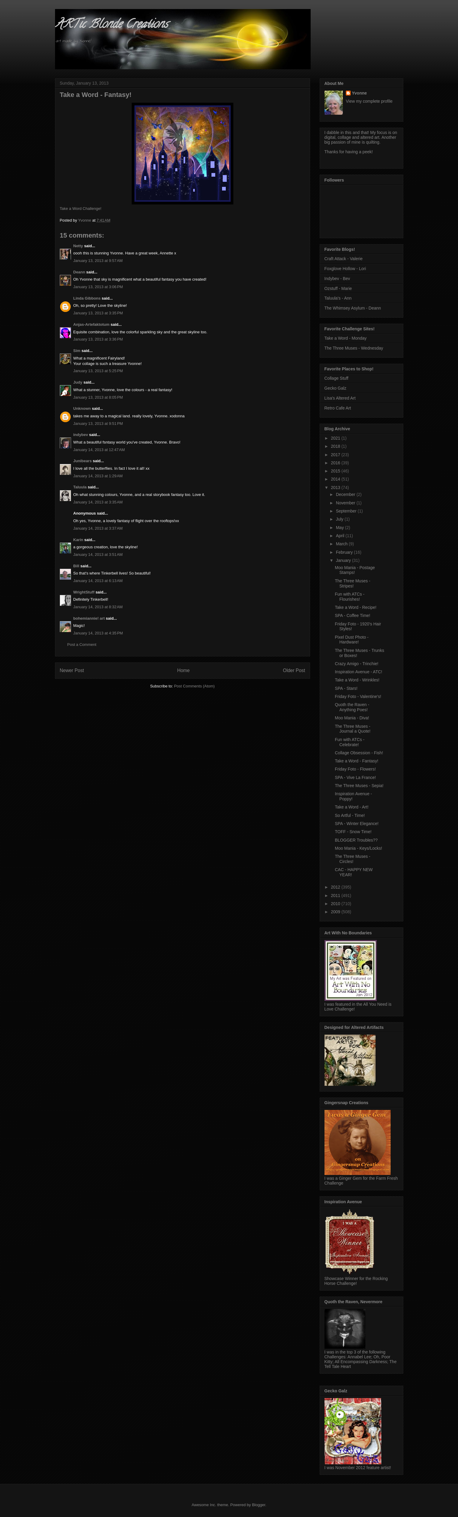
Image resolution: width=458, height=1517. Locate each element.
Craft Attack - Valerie (343, 258)
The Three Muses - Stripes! (352, 583)
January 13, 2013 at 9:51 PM (98, 423)
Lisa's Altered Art (340, 398)
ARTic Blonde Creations (111, 25)
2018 (336, 446)
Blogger (258, 1505)
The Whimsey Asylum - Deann (352, 308)
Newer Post (72, 670)
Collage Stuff (336, 378)
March (342, 543)
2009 (336, 911)
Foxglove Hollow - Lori (345, 268)
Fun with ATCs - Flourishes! (349, 597)
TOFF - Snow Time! (353, 831)
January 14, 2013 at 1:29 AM (98, 476)
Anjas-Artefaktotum (91, 324)
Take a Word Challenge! (81, 208)
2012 (336, 887)
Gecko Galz (335, 388)
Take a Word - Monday (345, 338)
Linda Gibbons (87, 298)
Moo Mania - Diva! (352, 717)
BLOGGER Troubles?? (356, 840)
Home (183, 670)
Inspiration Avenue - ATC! (358, 671)
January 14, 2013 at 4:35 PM (98, 633)
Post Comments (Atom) (194, 686)
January (344, 560)
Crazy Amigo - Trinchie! (356, 663)
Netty (78, 246)
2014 (336, 479)
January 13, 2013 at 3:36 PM (98, 339)
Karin (78, 539)
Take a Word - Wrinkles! (357, 680)
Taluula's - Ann (338, 298)
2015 (336, 471)
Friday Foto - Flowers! (355, 769)
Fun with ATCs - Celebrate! (349, 742)
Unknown (82, 408)
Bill (76, 566)
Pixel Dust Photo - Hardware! (351, 640)
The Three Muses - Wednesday (353, 348)
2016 (336, 462)
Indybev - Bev (337, 278)
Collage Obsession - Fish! (359, 752)
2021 (336, 438)
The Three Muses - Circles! (352, 859)
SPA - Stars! (346, 688)
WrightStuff (84, 592)
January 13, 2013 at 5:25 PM (98, 371)
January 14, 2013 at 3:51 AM (98, 554)
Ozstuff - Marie (338, 288)
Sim (77, 350)
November (346, 502)
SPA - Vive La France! (355, 777)
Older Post (294, 670)
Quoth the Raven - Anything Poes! (352, 707)
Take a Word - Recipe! (355, 607)
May (340, 527)
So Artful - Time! (350, 815)
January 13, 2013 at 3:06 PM (98, 287)
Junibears (82, 461)
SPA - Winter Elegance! (356, 823)
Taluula (80, 487)
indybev (80, 434)
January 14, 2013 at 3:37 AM (98, 528)
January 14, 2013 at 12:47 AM (99, 449)
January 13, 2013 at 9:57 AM (98, 260)
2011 (336, 895)
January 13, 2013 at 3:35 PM (98, 313)
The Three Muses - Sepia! (359, 785)
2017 (336, 454)
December (346, 494)
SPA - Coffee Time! (352, 615)
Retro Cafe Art (337, 408)
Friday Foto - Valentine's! (358, 696)
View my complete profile (369, 101)
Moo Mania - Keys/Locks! (358, 848)
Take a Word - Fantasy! (356, 760)
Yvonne (359, 93)
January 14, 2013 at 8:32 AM (98, 607)
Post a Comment (82, 644)
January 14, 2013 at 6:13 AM (98, 580)
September (347, 511)
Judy (77, 382)
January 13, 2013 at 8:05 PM (98, 397)
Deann (79, 272)
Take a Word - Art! (351, 807)
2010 (336, 903)
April (341, 535)
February (345, 552)
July (340, 519)
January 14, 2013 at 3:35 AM (98, 502)
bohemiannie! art (89, 618)
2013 (336, 487)
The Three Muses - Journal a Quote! (352, 729)
